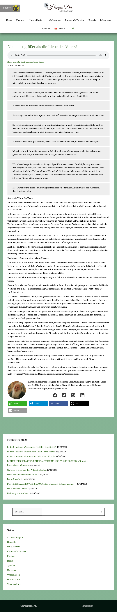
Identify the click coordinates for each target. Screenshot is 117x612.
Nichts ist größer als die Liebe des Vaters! (22, 62)
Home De (11, 542)
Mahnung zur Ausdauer (18, 493)
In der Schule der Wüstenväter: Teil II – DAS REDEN (31, 451)
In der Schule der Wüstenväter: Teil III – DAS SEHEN (32, 447)
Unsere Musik (35, 20)
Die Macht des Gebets (17, 488)
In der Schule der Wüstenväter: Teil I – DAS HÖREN (31, 456)
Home (9, 20)
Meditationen (55, 20)
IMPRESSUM (13, 546)
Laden (41, 62)
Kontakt (92, 20)
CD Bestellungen (15, 537)
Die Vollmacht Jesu (16, 479)
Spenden (46, 28)
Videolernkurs (14, 584)
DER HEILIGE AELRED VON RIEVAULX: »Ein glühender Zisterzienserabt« (42, 484)
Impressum (87, 606)
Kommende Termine (74, 20)
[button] (73, 28)
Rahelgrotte (105, 20)
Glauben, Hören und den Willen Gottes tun (26, 470)
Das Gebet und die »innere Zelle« (22, 474)
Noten (10, 561)
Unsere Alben (13, 575)
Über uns (20, 20)
